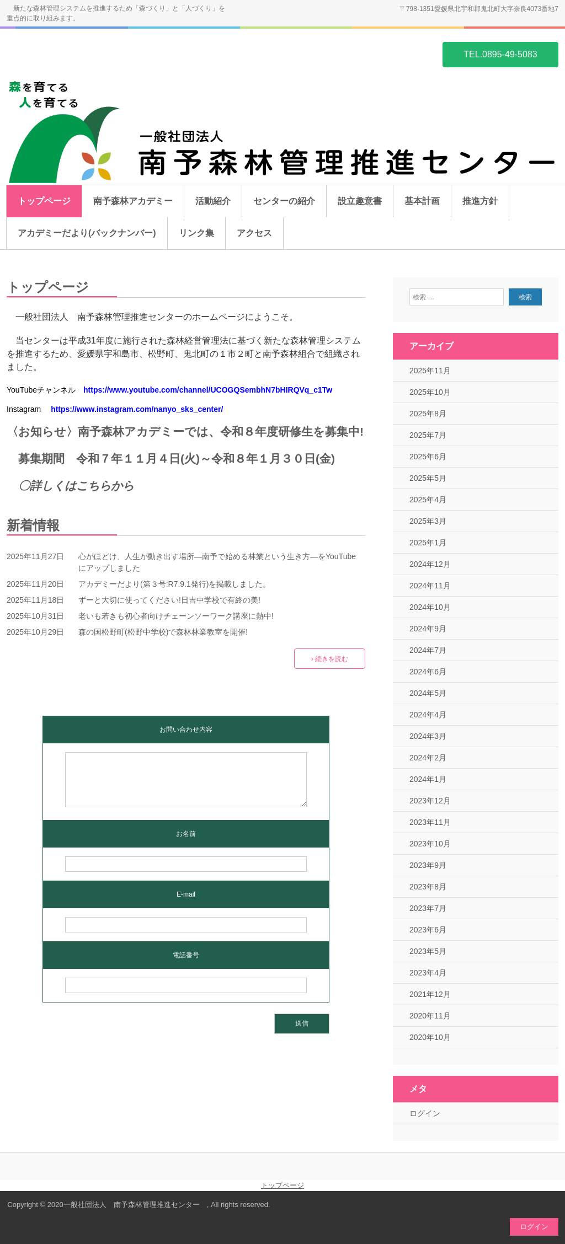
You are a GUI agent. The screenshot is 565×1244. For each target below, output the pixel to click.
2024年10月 (430, 607)
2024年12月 (430, 564)
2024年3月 (427, 736)
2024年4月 (427, 714)
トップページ (44, 201)
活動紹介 (213, 201)
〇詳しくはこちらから (76, 485)
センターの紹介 (284, 201)
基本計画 (422, 201)
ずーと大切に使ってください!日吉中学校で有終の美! (169, 600)
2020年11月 (430, 1015)
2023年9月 (427, 865)
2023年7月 (427, 908)
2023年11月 (430, 822)
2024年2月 (427, 757)
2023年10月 (430, 843)
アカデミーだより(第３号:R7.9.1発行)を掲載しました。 (174, 584)
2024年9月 (427, 628)
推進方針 (480, 201)
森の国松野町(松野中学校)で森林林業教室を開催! (163, 632)
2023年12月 (430, 800)
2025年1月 (427, 542)
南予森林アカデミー (133, 201)
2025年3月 (427, 521)
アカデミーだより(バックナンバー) (87, 233)
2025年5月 (427, 478)
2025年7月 (427, 435)
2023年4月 (427, 972)
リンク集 (196, 233)
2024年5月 (427, 693)
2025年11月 (430, 370)
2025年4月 (427, 499)
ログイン (424, 1113)
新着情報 (33, 525)
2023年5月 (427, 951)
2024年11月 (430, 585)
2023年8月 (427, 886)
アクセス (254, 233)
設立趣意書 (360, 201)
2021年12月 (430, 994)
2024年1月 (427, 779)
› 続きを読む (329, 659)
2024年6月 (427, 671)
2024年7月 (427, 650)
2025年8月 (427, 413)
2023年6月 (427, 929)
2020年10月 (430, 1037)
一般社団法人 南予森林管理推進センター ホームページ (60, 53)
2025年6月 (427, 456)
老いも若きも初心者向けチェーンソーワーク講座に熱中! (176, 616)
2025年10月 (430, 392)
